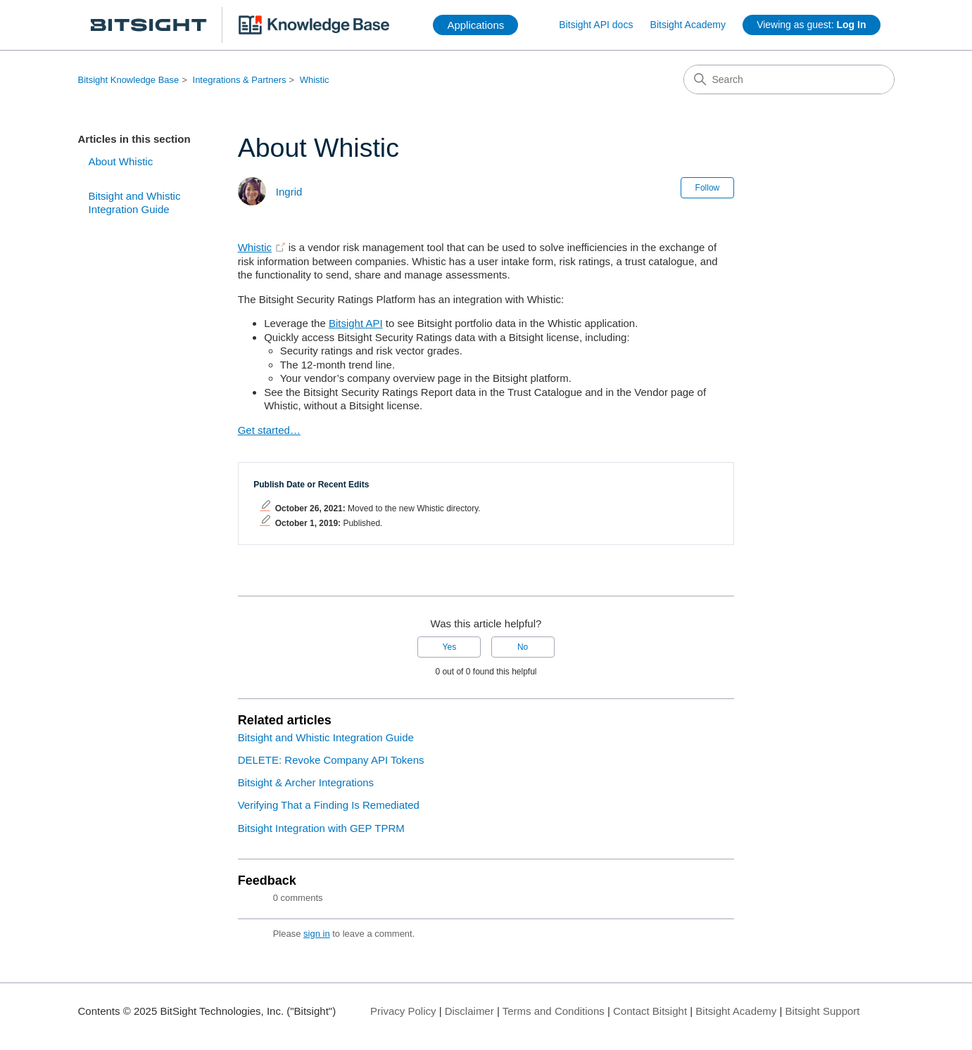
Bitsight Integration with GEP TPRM (321, 828)
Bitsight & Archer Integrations (306, 782)
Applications (475, 25)
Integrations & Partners (239, 80)
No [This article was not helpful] (522, 647)
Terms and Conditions (554, 1011)
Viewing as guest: (811, 24)
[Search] (789, 79)
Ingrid (289, 192)
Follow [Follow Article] (707, 188)
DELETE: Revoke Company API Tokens (331, 760)
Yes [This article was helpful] (450, 647)
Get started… (269, 430)
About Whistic (121, 161)
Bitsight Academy (688, 24)
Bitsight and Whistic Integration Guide (135, 202)
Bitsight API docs (596, 24)
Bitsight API (356, 323)
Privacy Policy (403, 1011)
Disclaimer (469, 1011)
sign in (316, 933)
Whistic (314, 80)
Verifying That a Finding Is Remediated (328, 805)
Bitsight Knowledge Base (128, 80)
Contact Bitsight (650, 1011)
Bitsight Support (822, 1011)
